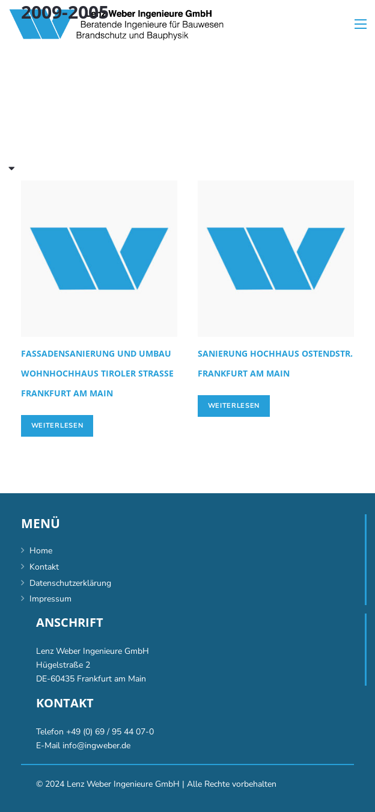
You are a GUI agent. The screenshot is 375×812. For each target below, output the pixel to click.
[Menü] (360, 24)
